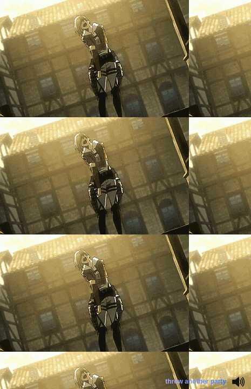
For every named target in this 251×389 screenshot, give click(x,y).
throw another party (195, 381)
